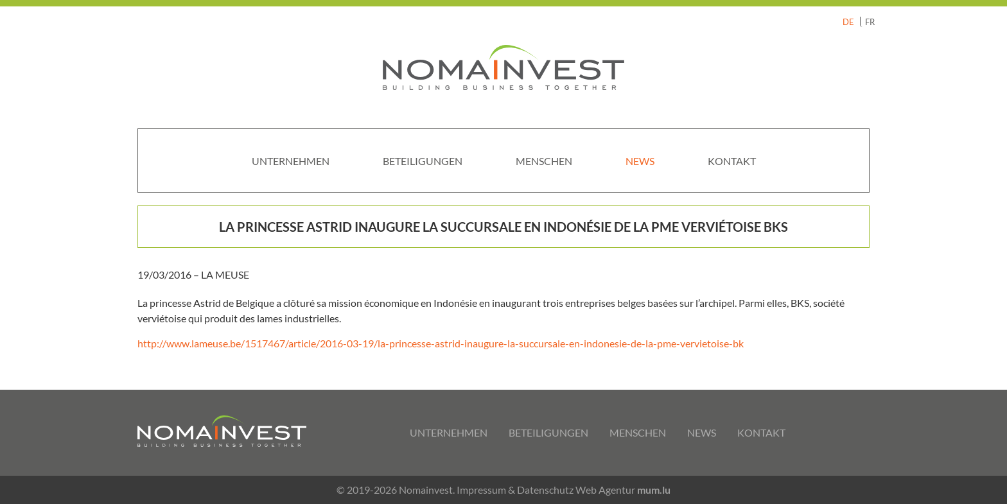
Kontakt (732, 161)
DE (848, 22)
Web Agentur (605, 489)
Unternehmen (290, 161)
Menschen (544, 161)
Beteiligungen (422, 161)
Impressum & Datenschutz (515, 489)
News (640, 161)
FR (870, 22)
